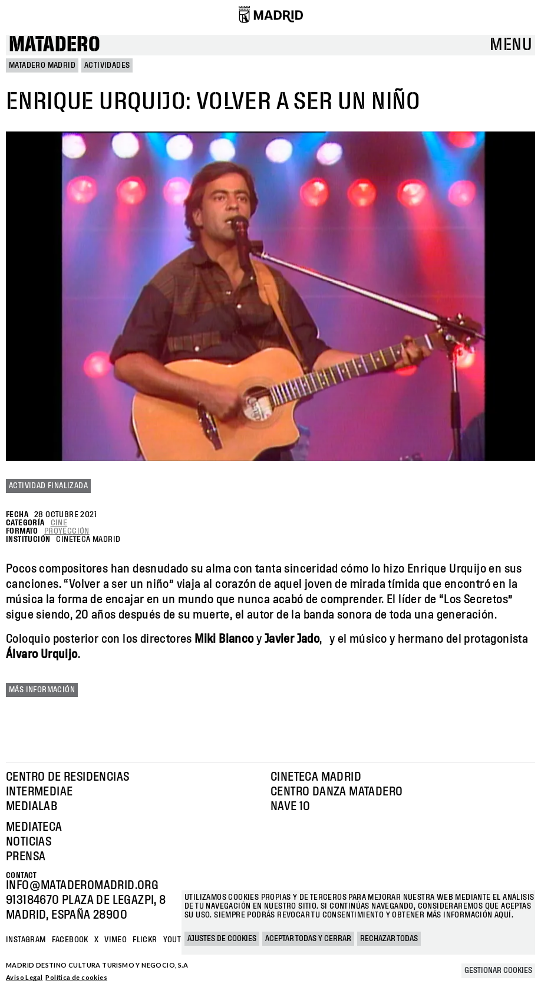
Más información (42, 690)
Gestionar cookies (498, 970)
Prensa (25, 857)
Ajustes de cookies (221, 939)
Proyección (67, 531)
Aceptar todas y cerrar (308, 939)
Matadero (54, 45)
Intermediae (39, 792)
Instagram (26, 940)
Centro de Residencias (67, 777)
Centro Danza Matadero (336, 792)
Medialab (31, 807)
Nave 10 (290, 807)
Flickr (145, 940)
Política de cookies (76, 977)
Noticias (28, 842)
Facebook (70, 940)
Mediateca (34, 827)
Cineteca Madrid (315, 777)
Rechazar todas (389, 939)
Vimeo (115, 940)
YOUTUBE (179, 940)
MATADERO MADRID (42, 65)
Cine (59, 523)
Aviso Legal (24, 977)
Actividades (107, 65)
